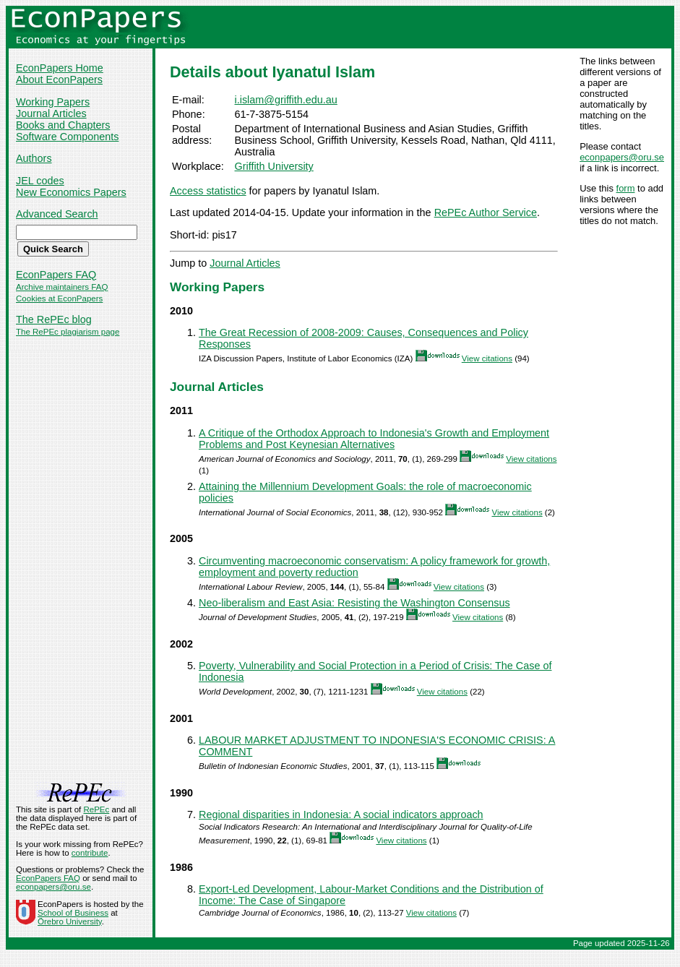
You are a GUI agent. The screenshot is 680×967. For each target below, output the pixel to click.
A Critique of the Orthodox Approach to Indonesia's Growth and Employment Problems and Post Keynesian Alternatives (374, 438)
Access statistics (208, 191)
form (625, 188)
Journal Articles (51, 113)
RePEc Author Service (485, 212)
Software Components (67, 136)
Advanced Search (57, 214)
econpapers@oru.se (622, 157)
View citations (487, 358)
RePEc (96, 809)
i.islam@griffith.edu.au (286, 100)
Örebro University (70, 921)
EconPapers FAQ (56, 274)
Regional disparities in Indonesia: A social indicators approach (341, 814)
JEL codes (40, 180)
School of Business (73, 912)
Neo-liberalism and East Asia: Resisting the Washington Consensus (354, 603)
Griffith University (274, 166)
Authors (34, 158)
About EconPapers (59, 79)
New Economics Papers (71, 192)
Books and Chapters (63, 125)
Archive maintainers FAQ (62, 287)
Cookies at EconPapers (59, 298)
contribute (90, 852)
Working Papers (53, 102)
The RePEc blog (54, 319)
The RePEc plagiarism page (67, 331)
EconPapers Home (59, 68)
